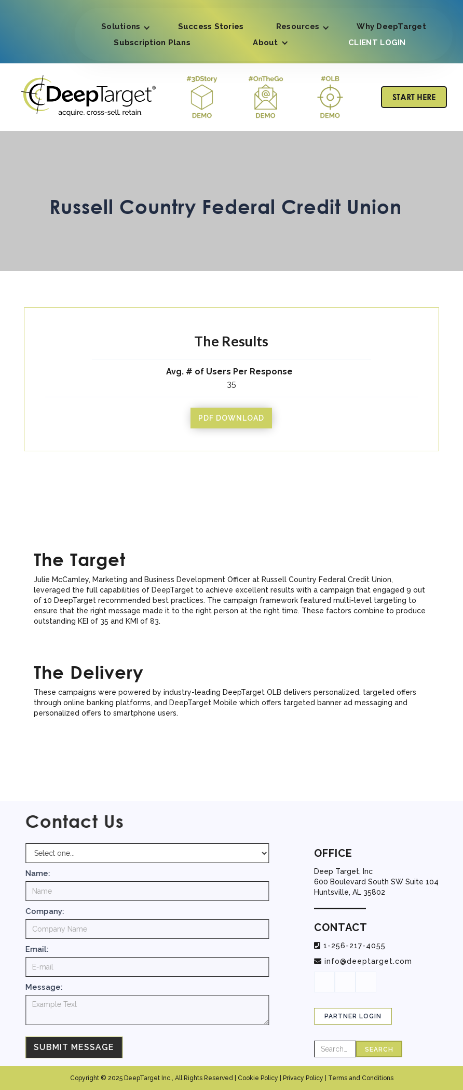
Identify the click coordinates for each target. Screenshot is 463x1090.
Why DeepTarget (391, 26)
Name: (44, 873)
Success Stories (211, 26)
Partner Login (353, 1016)
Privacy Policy (303, 1078)
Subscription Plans (152, 42)
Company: (51, 911)
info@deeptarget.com (368, 961)
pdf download (231, 418)
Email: (44, 949)
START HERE (413, 97)
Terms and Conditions (360, 1078)
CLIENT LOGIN (377, 42)
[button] (123, 28)
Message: (51, 987)
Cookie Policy (258, 1078)
